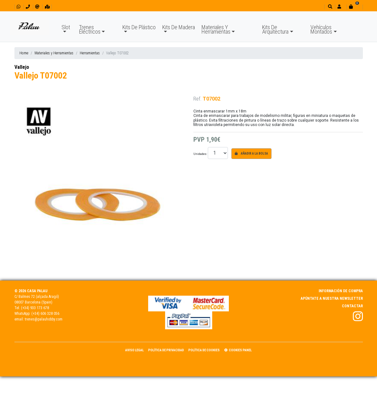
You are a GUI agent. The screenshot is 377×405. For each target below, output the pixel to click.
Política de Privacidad (166, 350)
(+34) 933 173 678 (35, 308)
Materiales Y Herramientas (216, 29)
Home (23, 53)
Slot (66, 27)
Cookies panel (238, 350)
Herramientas (90, 53)
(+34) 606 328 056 (45, 313)
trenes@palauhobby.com (43, 319)
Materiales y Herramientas (54, 53)
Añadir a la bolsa (251, 153)
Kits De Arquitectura (275, 29)
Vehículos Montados (321, 29)
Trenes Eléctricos (89, 29)
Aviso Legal (134, 350)
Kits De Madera (178, 27)
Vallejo (21, 67)
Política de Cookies (204, 350)
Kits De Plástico (139, 27)
